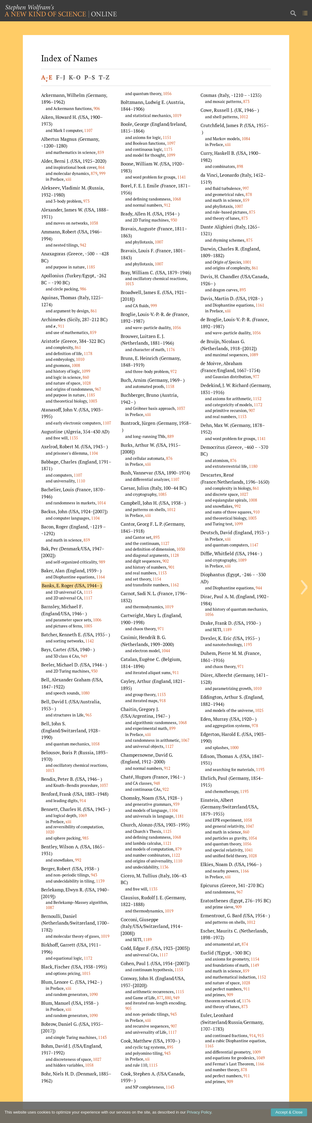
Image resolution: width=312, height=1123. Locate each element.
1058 (95, 744)
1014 (101, 503)
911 (61, 326)
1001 (247, 262)
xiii (68, 179)
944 (259, 588)
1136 (164, 867)
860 (86, 377)
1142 (89, 641)
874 (245, 944)
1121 (167, 843)
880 (168, 997)
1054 (252, 838)
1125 (167, 831)
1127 (165, 543)
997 (246, 188)
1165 (209, 1046)
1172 (88, 958)
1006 (97, 620)
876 (169, 458)
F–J (60, 77)
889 (170, 436)
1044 (165, 650)
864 (101, 167)
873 (246, 101)
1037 (104, 785)
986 (83, 289)
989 (102, 562)
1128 (174, 555)
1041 (248, 850)
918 (162, 700)
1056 (167, 93)
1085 (162, 494)
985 (85, 838)
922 (165, 789)
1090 (93, 994)
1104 (93, 453)
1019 (105, 936)
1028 (86, 383)
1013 (50, 770)
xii (147, 1059)
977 (256, 376)
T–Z (104, 77)
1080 (85, 693)
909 (238, 907)
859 (101, 152)
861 (93, 311)
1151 (167, 137)
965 (88, 715)
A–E (46, 77)
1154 (157, 579)
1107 (88, 130)
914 (83, 800)
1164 (100, 577)
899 (172, 728)
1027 (97, 1059)
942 (83, 245)
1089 (254, 354)
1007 (159, 242)
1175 (168, 149)
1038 (94, 223)
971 (161, 628)
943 (94, 875)
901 (171, 567)
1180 (253, 466)
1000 (234, 747)
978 (255, 725)
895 (170, 1047)
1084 (246, 138)
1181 (179, 816)
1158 (170, 386)
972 (173, 371)
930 (94, 671)
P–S (89, 77)
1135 (73, 438)
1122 (176, 855)
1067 (185, 740)
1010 (80, 359)
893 (156, 537)
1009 (256, 1052)
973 (86, 201)
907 (174, 1026)
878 (249, 194)
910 (256, 512)
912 (167, 205)
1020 (50, 832)
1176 (170, 349)
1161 (260, 305)
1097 (171, 143)
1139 (100, 881)
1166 (244, 871)
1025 (259, 710)
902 (165, 561)
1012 (171, 509)
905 (128, 1008)
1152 (257, 398)
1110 (80, 481)
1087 (50, 907)
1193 (247, 644)
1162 (174, 585)
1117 (88, 598)
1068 (176, 199)
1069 (82, 815)
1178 (88, 353)
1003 (93, 401)
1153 (162, 573)
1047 (250, 826)
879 (94, 173)
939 (176, 804)
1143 (102, 1037)
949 (84, 656)
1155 (179, 969)
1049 (260, 1058)
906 (97, 108)
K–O (74, 77)
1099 (86, 371)
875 (252, 212)
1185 (91, 267)
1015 (86, 973)
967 (98, 389)
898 (240, 166)
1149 (254, 965)
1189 (147, 939)
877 (160, 997)
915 (260, 1035)
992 (78, 860)
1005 (88, 626)
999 (102, 173)
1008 (76, 365)
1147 (254, 545)
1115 (88, 592)
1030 (180, 549)
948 (157, 783)
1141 (181, 177)
